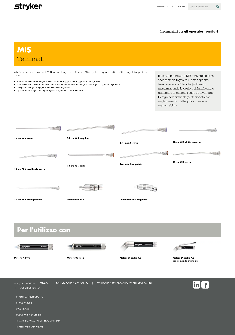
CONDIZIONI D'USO (30, 287)
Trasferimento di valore (29, 326)
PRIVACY (44, 283)
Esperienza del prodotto (29, 296)
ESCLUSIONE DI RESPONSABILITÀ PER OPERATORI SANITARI (125, 283)
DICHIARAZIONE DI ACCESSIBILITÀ (72, 283)
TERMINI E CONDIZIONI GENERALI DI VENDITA (38, 320)
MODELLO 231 (23, 308)
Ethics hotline (24, 302)
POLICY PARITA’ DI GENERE (28, 314)
